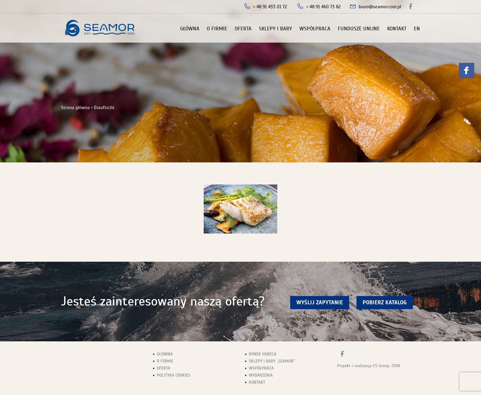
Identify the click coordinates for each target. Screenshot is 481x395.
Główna (189, 28)
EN (417, 28)
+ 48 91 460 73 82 (323, 6)
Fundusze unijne (359, 28)
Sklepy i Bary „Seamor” (272, 361)
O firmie (217, 28)
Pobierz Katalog (385, 302)
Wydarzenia (261, 375)
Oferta (243, 28)
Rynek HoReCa (262, 354)
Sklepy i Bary (275, 28)
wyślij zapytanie (319, 302)
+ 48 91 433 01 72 (270, 6)
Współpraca (314, 28)
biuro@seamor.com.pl (380, 6)
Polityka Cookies (173, 375)
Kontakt (396, 28)
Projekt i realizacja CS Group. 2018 (368, 365)
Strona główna (75, 107)
